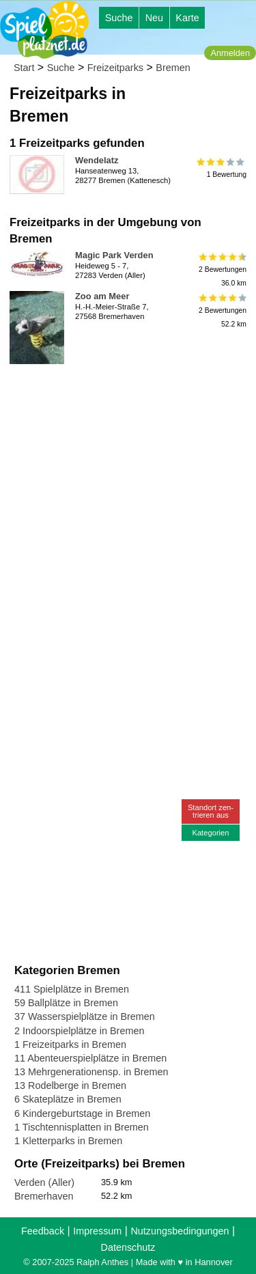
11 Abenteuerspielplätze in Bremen (90, 1058)
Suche (119, 17)
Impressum (97, 1230)
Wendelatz (96, 160)
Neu (154, 17)
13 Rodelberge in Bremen (70, 1085)
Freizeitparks (115, 67)
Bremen (173, 67)
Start (24, 67)
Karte (187, 17)
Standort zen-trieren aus (210, 811)
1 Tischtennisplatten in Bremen (81, 1127)
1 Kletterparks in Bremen (68, 1140)
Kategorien (210, 833)
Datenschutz (128, 1247)
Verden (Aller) (44, 1182)
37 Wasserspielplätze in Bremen (84, 1016)
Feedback (42, 1230)
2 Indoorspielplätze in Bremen (79, 1030)
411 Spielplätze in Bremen (71, 989)
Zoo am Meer (102, 296)
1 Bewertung (221, 168)
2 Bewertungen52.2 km (221, 310)
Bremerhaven (43, 1196)
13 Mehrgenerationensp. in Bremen (91, 1071)
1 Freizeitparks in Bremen (70, 1044)
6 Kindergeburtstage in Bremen (82, 1113)
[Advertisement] (128, 498)
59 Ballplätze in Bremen (66, 1002)
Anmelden (230, 53)
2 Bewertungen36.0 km (221, 269)
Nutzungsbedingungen (179, 1230)
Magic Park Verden (114, 255)
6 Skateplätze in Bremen (68, 1099)
